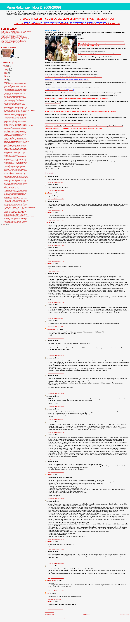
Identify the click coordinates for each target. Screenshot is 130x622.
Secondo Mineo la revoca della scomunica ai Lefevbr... (16, 177)
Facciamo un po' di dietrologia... (11, 155)
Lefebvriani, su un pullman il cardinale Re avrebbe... (15, 221)
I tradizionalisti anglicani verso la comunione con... (15, 101)
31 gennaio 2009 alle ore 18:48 (56, 406)
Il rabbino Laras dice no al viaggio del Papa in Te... (15, 163)
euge (48, 222)
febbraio (6, 80)
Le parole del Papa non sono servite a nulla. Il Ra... (15, 159)
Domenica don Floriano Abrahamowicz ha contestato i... (16, 158)
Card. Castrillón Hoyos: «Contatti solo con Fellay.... (15, 137)
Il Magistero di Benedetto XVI (8, 33)
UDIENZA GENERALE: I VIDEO (11, 187)
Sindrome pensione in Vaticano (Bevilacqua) (14, 103)
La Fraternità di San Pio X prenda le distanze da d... (15, 162)
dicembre (6, 66)
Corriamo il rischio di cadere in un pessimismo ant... (15, 156)
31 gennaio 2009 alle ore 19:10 (56, 432)
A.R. (48, 593)
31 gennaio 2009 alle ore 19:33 (56, 498)
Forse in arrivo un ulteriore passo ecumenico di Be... (15, 131)
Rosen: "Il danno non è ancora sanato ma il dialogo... (16, 170)
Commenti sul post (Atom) (57, 618)
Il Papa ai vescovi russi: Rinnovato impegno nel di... (15, 117)
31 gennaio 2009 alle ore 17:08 (56, 220)
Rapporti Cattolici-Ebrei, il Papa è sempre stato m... (15, 173)
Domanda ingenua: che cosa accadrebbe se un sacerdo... (17, 165)
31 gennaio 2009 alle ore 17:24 (56, 245)
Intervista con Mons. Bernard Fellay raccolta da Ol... (15, 132)
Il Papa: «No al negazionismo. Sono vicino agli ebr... (15, 174)
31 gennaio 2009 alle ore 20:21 (56, 578)
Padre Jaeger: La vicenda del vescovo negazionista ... (16, 114)
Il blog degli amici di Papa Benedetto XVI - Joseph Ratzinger (16, 31)
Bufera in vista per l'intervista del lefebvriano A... (14, 167)
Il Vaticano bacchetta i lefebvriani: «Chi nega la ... (15, 104)
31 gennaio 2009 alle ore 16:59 (56, 190)
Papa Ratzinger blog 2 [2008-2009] (34, 7)
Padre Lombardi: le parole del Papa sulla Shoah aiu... (16, 200)
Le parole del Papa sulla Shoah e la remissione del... (16, 191)
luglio (5, 73)
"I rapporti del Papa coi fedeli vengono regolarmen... (15, 127)
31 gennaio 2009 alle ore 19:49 (56, 539)
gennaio (6, 82)
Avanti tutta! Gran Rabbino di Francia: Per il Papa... (15, 86)
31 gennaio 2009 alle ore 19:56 (56, 563)
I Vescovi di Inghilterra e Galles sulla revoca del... (15, 172)
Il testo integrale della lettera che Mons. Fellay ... (15, 222)
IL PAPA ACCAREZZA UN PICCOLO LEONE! (14, 208)
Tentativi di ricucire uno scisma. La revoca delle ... (15, 215)
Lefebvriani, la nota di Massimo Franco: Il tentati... (15, 152)
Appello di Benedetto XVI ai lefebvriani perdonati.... (15, 160)
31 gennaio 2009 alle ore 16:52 (56, 182)
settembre (6, 70)
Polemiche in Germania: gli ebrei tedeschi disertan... (15, 179)
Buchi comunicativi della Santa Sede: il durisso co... (15, 97)
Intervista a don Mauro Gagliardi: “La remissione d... (15, 151)
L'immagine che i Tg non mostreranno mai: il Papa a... (16, 201)
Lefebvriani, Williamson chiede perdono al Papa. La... (16, 107)
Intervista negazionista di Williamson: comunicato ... (15, 180)
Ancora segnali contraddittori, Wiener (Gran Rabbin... (16, 144)
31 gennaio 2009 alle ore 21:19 (56, 590)
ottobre (6, 69)
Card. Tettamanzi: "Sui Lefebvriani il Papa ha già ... (15, 146)
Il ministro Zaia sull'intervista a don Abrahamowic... (15, 118)
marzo (5, 79)
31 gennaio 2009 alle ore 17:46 (56, 261)
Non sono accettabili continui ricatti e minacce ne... (15, 209)
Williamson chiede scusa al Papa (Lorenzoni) (14, 96)
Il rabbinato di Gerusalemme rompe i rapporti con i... (15, 211)
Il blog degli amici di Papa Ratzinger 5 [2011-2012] (13, 36)
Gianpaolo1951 (51, 329)
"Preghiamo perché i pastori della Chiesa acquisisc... (16, 190)
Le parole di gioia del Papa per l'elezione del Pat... (15, 194)
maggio (6, 76)
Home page (86, 614)
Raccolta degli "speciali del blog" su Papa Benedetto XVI (15, 38)
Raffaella (49, 193)
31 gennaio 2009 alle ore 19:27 (56, 472)
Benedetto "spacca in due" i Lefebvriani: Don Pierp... (15, 139)
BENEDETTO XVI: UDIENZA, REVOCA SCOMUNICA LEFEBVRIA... (19, 207)
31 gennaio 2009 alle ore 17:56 (56, 302)
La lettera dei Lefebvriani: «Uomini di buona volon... (15, 214)
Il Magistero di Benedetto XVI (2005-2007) (11, 35)
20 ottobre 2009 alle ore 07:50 (55, 599)
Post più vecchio (124, 614)
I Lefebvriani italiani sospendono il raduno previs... (15, 122)
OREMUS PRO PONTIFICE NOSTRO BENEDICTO (15, 148)
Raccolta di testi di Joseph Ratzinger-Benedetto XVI (14, 37)
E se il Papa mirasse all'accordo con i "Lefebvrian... (15, 138)
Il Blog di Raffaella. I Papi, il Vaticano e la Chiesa (13, 32)
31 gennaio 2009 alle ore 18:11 (56, 326)
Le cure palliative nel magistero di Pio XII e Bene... (15, 115)
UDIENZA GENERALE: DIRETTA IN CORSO (14, 212)
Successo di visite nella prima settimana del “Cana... (15, 113)
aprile (5, 78)
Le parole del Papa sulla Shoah (11, 197)
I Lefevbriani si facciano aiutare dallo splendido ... (15, 169)
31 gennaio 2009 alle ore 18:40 (56, 393)
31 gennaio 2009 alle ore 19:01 (56, 419)
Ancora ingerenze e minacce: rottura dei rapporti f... (15, 90)
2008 (4, 224)
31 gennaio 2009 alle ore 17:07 (56, 210)
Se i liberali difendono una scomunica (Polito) (14, 184)
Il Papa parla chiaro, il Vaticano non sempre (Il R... (15, 130)
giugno (6, 75)
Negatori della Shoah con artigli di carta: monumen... (15, 94)
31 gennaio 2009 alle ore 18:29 (56, 373)
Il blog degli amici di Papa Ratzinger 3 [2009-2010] (13, 41)
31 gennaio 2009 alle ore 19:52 (56, 549)
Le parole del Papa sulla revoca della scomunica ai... (16, 198)
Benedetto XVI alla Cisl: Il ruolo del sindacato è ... (15, 92)
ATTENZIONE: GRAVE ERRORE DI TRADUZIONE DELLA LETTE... (19, 216)
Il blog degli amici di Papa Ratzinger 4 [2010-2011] (13, 40)
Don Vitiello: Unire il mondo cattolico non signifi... (15, 202)
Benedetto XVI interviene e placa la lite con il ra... (15, 134)
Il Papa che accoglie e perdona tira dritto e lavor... (15, 166)
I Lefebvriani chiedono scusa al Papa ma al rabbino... (16, 218)
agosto (6, 72)
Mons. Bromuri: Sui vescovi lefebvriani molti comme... (16, 204)
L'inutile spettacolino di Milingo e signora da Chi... (15, 99)
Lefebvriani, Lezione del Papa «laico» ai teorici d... (15, 219)
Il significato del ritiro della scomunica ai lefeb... (14, 100)
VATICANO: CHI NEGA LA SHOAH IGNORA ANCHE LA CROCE (18, 125)
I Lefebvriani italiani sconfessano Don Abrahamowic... (16, 149)
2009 (4, 65)
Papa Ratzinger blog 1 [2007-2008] (10, 42)
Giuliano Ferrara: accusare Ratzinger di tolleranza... (15, 128)
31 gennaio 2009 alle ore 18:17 (56, 338)
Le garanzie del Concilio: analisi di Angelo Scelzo (15, 186)
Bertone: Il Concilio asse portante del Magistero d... (15, 145)
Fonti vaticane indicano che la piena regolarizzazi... (15, 121)
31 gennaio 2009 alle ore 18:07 (56, 318)
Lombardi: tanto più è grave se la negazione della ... (15, 124)
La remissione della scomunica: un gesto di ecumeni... (16, 106)
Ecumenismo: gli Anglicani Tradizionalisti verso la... (15, 85)
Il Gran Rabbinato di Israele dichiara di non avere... (15, 188)
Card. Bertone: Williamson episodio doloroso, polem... (16, 183)
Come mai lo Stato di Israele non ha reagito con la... (15, 87)
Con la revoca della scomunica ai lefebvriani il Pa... (15, 193)
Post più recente (49, 614)
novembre (6, 68)
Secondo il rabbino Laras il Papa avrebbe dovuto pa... (16, 176)
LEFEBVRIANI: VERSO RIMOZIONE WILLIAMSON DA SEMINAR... (19, 110)
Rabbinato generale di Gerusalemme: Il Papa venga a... (16, 141)
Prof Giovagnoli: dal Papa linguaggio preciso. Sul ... (15, 111)
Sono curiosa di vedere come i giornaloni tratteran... (15, 89)
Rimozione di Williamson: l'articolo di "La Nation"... (15, 108)
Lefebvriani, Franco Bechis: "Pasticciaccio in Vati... (15, 181)
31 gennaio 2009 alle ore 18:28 (56, 355)
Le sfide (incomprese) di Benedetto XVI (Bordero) (15, 120)
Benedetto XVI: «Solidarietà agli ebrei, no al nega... (15, 205)
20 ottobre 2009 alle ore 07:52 (55, 609)
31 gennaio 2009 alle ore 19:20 (56, 459)
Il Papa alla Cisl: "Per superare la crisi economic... (15, 93)
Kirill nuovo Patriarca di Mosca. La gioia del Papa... (15, 195)
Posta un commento (49, 612)
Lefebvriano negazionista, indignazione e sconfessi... (16, 142)
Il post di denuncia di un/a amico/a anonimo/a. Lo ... (15, 153)
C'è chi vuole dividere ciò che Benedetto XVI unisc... (15, 83)
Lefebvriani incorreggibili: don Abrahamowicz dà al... (15, 135)
